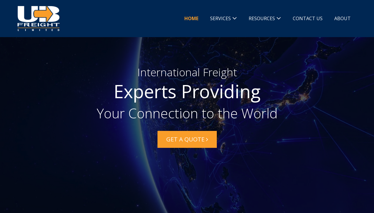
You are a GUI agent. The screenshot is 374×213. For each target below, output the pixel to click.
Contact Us (308, 18)
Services (220, 18)
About (342, 18)
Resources (262, 18)
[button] (187, 139)
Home (191, 18)
